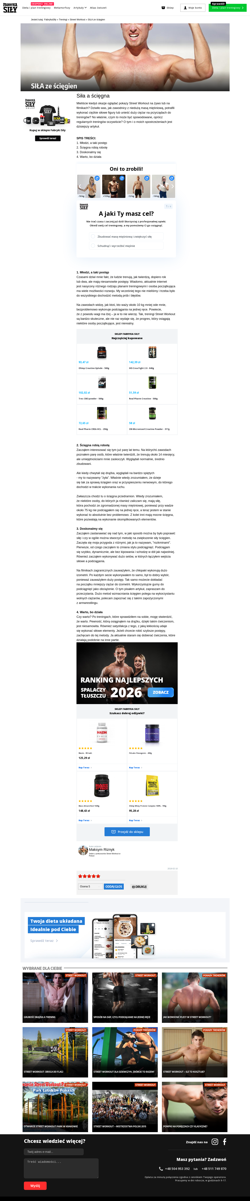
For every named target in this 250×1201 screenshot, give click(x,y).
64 (51, 1181)
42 (163, 1176)
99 (167, 1181)
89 (134, 1181)
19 (87, 1176)
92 (144, 1181)
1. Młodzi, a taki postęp (91, 143)
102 (180, 1181)
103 (185, 1181)
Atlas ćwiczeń (98, 7)
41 (160, 1176)
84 (117, 1181)
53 (200, 1176)
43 (167, 1176)
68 (64, 1181)
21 (94, 1176)
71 (74, 1181)
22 (97, 1176)
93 (147, 1181)
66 (57, 1181)
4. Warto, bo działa (88, 156)
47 (180, 1176)
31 (127, 1176)
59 (220, 1176)
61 (41, 1181)
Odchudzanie (105, 1137)
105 (194, 1181)
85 (120, 1181)
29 (120, 1176)
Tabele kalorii (149, 1142)
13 (67, 1176)
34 (137, 1176)
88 (130, 1181)
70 (71, 1181)
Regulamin (109, 1167)
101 (176, 1181)
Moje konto (103, 1132)
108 (208, 1181)
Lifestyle (102, 1147)
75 (87, 1181)
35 (140, 1176)
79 (101, 1181)
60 (223, 1176)
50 (190, 1176)
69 (67, 1181)
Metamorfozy (62, 7)
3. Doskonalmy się (88, 152)
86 (124, 1181)
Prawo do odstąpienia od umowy (109, 1189)
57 (213, 1176)
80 (104, 1181)
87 (127, 1181)
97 (160, 1181)
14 (71, 1176)
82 (110, 1181)
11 (61, 1176)
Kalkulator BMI (149, 1127)
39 (153, 1176)
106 (199, 1181)
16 (77, 1176)
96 (157, 1181)
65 (54, 1181)
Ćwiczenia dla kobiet (153, 1122)
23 (100, 1176)
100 (171, 1181)
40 (157, 1176)
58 (216, 1176)
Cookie (135, 1167)
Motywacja (147, 1132)
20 (90, 1176)
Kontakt (123, 1167)
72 (77, 1181)
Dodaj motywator (151, 1137)
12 (64, 1176)
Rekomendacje (149, 1147)
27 (114, 1176)
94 (150, 1181)
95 (154, 1181)
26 (110, 1176)
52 (197, 1176)
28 (117, 1176)
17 (80, 1176)
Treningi (58, 1132)
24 (104, 1176)
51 (193, 1176)
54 (203, 1176)
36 (144, 1176)
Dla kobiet (103, 1127)
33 (134, 1176)
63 (47, 1181)
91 (140, 1181)
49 (187, 1176)
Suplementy (60, 1142)
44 (170, 1176)
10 (57, 1176)
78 (97, 1181)
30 (124, 1176)
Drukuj (139, 815)
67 (61, 1181)
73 (81, 1181)
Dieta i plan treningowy (37, 7)
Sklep (57, 1127)
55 (207, 1176)
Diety (56, 1137)
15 (74, 1176)
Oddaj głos (114, 815)
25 (107, 1176)
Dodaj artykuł (91, 1167)
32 (130, 1176)
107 (204, 1181)
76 (91, 1181)
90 (137, 1181)
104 (190, 1181)
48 (183, 1176)
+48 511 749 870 (214, 1087)
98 (164, 1181)
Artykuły (80, 7)
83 (114, 1181)
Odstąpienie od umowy (146, 1189)
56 (210, 1176)
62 (44, 1181)
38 (150, 1176)
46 (177, 1176)
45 (173, 1176)
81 (107, 1181)
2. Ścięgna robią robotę (91, 147)
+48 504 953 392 (177, 1087)
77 (94, 1181)
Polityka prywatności (154, 1167)
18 (84, 1176)
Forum (145, 1152)
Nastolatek (103, 1142)
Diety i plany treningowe (67, 1122)
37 (147, 1176)
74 (84, 1181)
